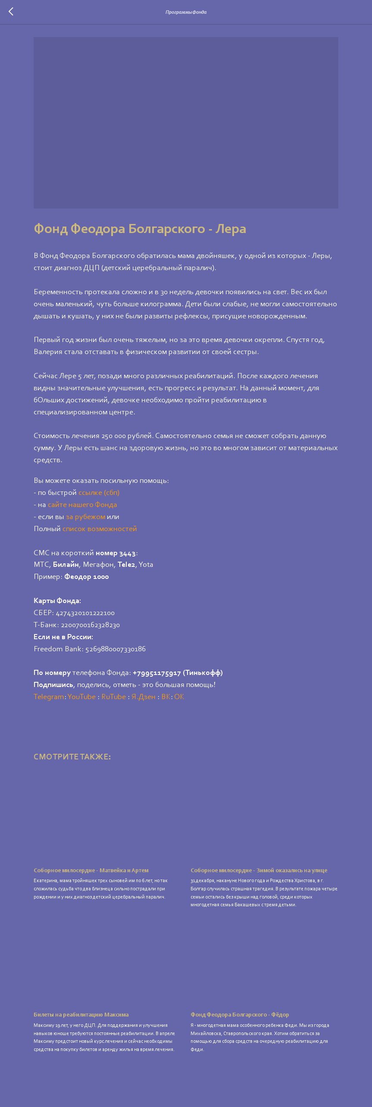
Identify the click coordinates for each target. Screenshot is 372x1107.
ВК (180, 697)
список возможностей (114, 529)
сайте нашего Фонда (97, 505)
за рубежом (100, 517)
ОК (194, 697)
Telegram (63, 697)
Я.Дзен (158, 697)
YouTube (96, 697)
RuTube (128, 697)
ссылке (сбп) (113, 493)
